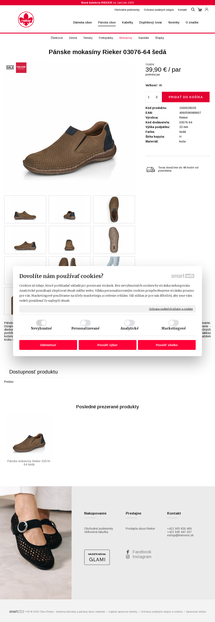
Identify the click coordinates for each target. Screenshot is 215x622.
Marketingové (173, 328)
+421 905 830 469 (179, 528)
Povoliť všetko (167, 345)
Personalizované (85, 328)
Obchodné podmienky (98, 528)
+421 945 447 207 (179, 532)
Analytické (130, 328)
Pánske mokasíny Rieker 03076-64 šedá (29, 462)
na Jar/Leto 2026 (107, 2)
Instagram (141, 556)
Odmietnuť (48, 345)
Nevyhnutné (41, 328)
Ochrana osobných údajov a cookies (171, 308)
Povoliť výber (107, 345)
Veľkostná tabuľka (96, 532)
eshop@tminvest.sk (180, 535)
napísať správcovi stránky (123, 611)
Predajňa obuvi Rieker (140, 528)
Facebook (141, 552)
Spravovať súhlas (196, 611)
